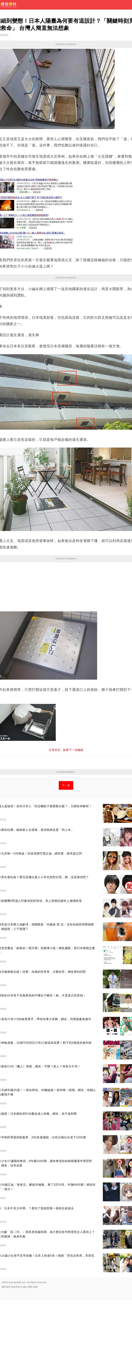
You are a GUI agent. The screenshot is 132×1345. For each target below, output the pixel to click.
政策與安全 (16, 1331)
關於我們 (6, 1331)
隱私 (30, 1331)
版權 (35, 1331)
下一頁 (66, 830)
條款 (25, 1331)
